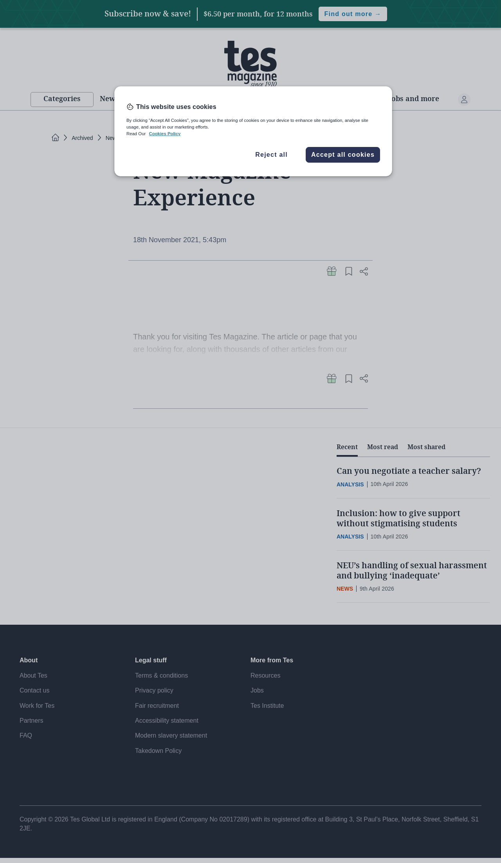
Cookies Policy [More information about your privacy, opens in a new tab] (164, 133)
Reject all (271, 154)
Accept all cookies (343, 154)
